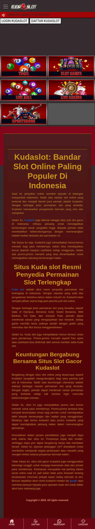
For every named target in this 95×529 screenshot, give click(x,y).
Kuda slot (18, 289)
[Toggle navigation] (5, 6)
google (73, 480)
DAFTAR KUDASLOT (45, 21)
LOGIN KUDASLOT (14, 21)
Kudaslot (29, 220)
